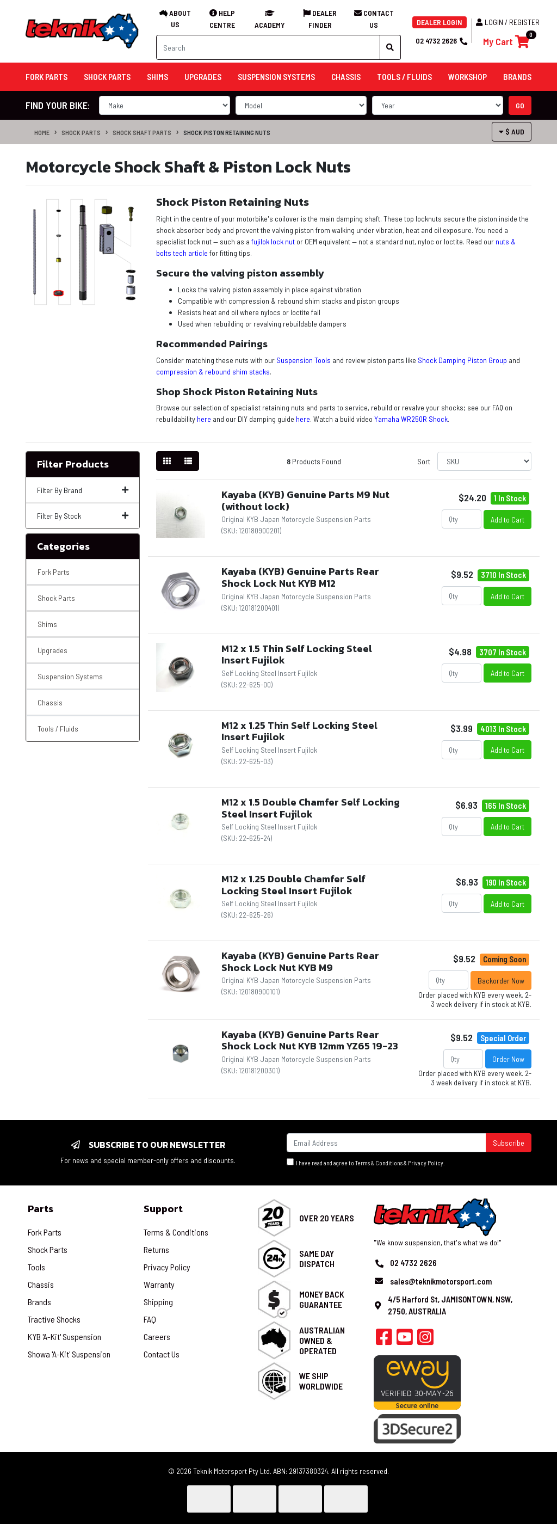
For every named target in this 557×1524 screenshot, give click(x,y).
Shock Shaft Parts (142, 132)
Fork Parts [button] (46, 77)
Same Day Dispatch (317, 1258)
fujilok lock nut (273, 241)
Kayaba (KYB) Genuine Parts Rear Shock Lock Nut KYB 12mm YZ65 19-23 (309, 1040)
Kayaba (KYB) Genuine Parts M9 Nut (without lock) (305, 500)
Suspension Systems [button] (276, 77)
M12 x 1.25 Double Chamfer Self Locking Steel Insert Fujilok (293, 884)
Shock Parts (81, 132)
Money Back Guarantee (321, 1299)
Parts (40, 1208)
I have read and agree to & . (366, 1162)
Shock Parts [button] (107, 77)
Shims (47, 624)
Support (163, 1208)
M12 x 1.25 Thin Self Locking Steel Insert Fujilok (299, 731)
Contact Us (162, 1354)
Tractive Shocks (54, 1319)
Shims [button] (157, 77)
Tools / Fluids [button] (404, 77)
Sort (423, 461)
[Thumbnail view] (167, 461)
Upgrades (52, 650)
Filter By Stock (82, 515)
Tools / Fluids (58, 728)
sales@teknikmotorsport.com (441, 1281)
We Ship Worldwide (321, 1381)
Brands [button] (517, 77)
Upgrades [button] (202, 77)
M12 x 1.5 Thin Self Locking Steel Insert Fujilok (296, 654)
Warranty (159, 1284)
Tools (36, 1267)
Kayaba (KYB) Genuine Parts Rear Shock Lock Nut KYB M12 (300, 577)
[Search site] (390, 47)
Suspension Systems (70, 676)
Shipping (158, 1301)
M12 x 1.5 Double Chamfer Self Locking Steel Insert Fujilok (310, 808)
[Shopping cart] (506, 42)
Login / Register (508, 22)
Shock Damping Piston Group (462, 360)
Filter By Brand (82, 490)
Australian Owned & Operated (322, 1340)
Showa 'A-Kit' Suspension (69, 1354)
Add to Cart (507, 519)
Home (41, 132)
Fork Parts (54, 571)
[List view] (188, 461)
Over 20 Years (326, 1218)
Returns (156, 1249)
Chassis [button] (346, 77)
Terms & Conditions (379, 1162)
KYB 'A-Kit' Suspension (64, 1336)
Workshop (467, 77)
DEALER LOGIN (439, 22)
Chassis (50, 702)
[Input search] (268, 47)
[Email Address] (386, 1142)
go (520, 105)
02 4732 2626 (441, 40)
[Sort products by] (484, 461)
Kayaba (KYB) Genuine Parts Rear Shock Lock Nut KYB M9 (300, 961)
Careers (157, 1336)
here (204, 418)
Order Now (508, 1059)
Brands (39, 1301)
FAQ (150, 1319)
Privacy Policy (425, 1162)
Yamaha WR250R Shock (411, 418)
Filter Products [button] (73, 464)
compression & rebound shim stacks (213, 371)
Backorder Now (501, 980)
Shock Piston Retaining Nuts (226, 132)
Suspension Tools (303, 360)
